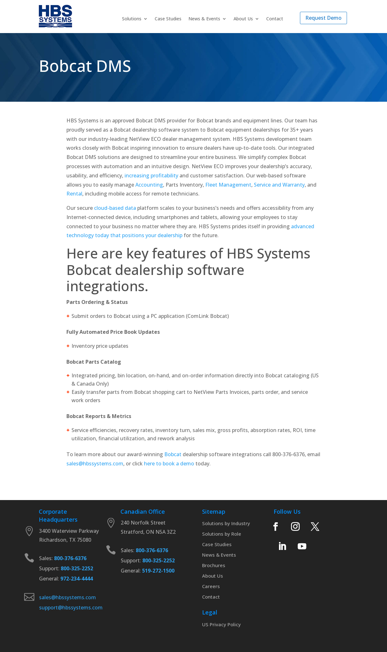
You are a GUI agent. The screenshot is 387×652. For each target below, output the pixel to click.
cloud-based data (115, 207)
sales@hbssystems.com (94, 463)
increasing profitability (151, 175)
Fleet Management (228, 184)
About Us (243, 19)
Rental (74, 193)
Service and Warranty (279, 184)
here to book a (161, 463)
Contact (274, 19)
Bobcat (172, 454)
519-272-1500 (157, 570)
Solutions (131, 19)
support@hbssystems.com (71, 607)
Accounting (149, 184)
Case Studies (168, 19)
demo (187, 463)
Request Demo (323, 17)
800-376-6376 (70, 558)
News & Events (204, 19)
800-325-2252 (76, 568)
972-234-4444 (76, 578)
